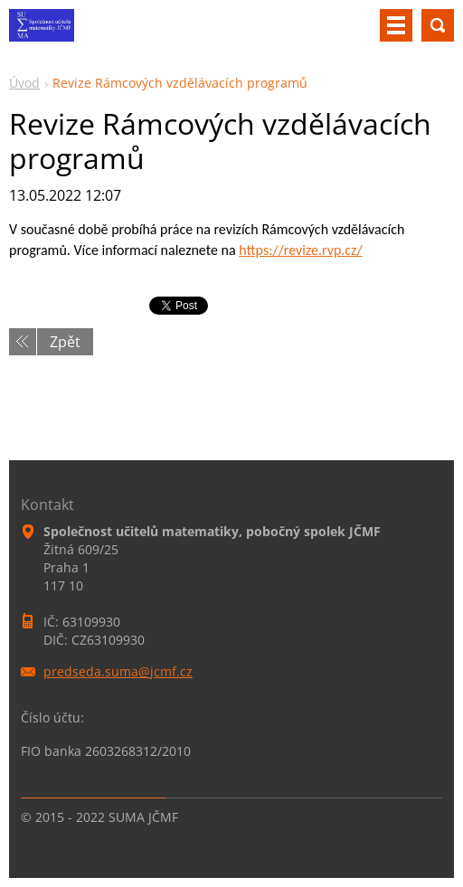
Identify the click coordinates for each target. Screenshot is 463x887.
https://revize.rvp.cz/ (300, 250)
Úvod (24, 82)
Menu (396, 25)
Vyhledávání (437, 25)
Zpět (65, 342)
